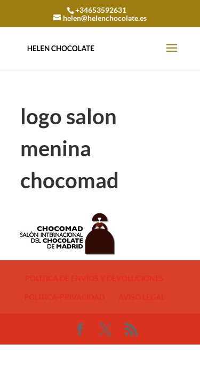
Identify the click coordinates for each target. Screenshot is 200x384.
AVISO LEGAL (141, 296)
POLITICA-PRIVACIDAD (64, 296)
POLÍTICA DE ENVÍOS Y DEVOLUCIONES (94, 278)
